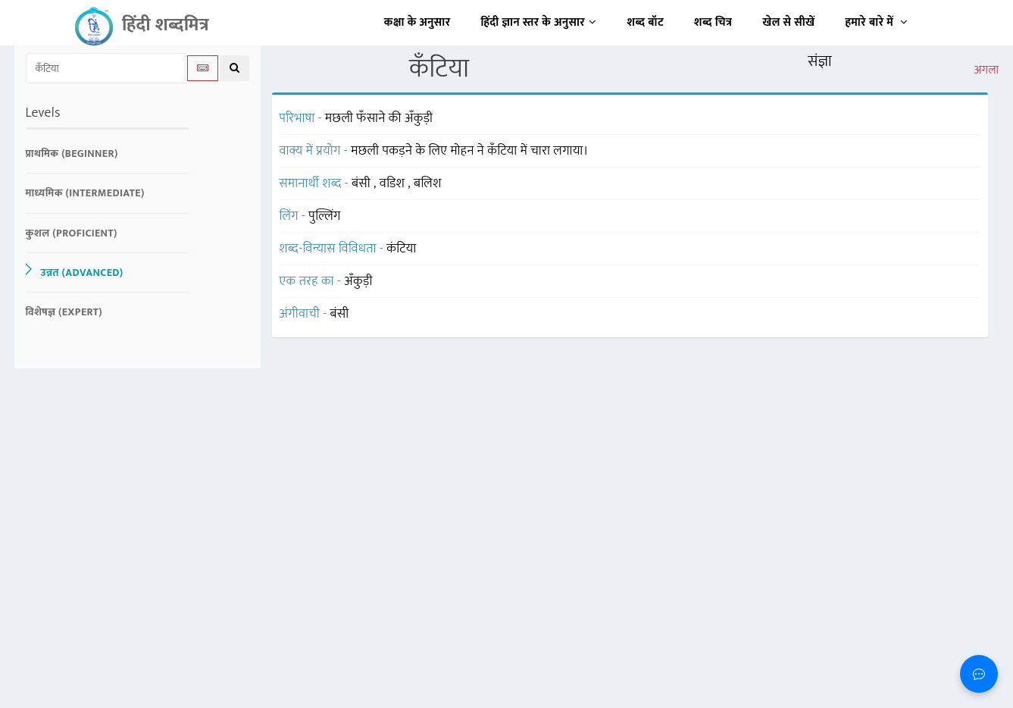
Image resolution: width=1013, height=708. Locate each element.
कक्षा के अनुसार (417, 22)
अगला (986, 70)
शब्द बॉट (645, 22)
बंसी (363, 183)
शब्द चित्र (713, 22)
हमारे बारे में (876, 22)
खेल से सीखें (788, 22)
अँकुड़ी (358, 281)
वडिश (394, 183)
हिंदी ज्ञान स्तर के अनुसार (539, 22)
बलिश (428, 183)
